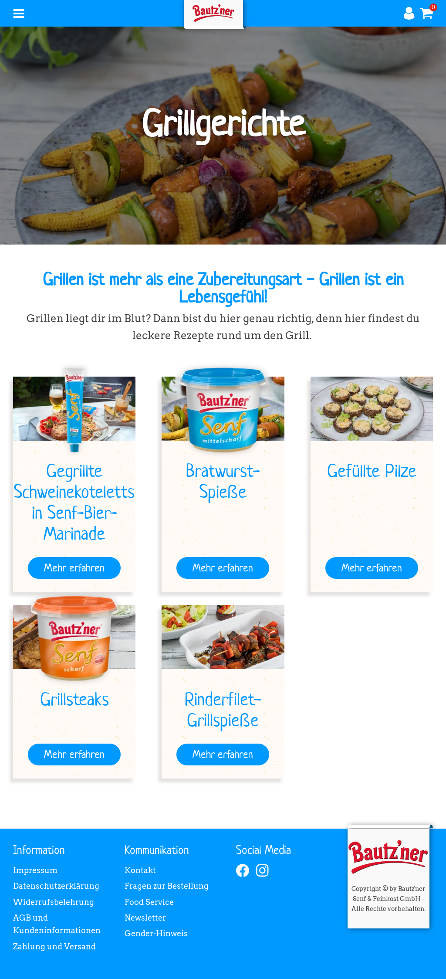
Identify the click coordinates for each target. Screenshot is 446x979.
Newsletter (145, 917)
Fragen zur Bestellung (167, 886)
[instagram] (262, 870)
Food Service (149, 902)
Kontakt (140, 870)
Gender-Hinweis (156, 933)
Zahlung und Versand (54, 946)
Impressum (35, 870)
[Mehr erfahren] (74, 568)
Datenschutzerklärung (56, 886)
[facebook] (242, 870)
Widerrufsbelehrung (53, 902)
